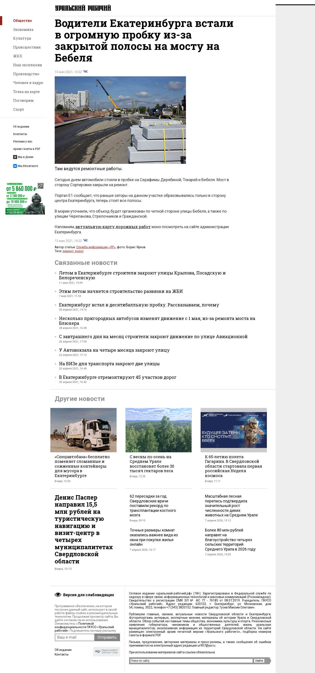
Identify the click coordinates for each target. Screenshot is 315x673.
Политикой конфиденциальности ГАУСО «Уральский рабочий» (84, 627)
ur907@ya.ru (206, 645)
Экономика (23, 29)
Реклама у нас (22, 141)
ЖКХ (17, 56)
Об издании (21, 126)
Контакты (20, 134)
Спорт (18, 109)
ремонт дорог (73, 255)
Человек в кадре (28, 82)
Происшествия (27, 47)
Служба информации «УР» (96, 251)
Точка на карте (26, 91)
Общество (22, 20)
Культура (22, 38)
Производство (26, 74)
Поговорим (23, 100)
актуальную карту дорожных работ (113, 231)
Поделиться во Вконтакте (85, 76)
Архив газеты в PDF (26, 148)
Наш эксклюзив (27, 65)
